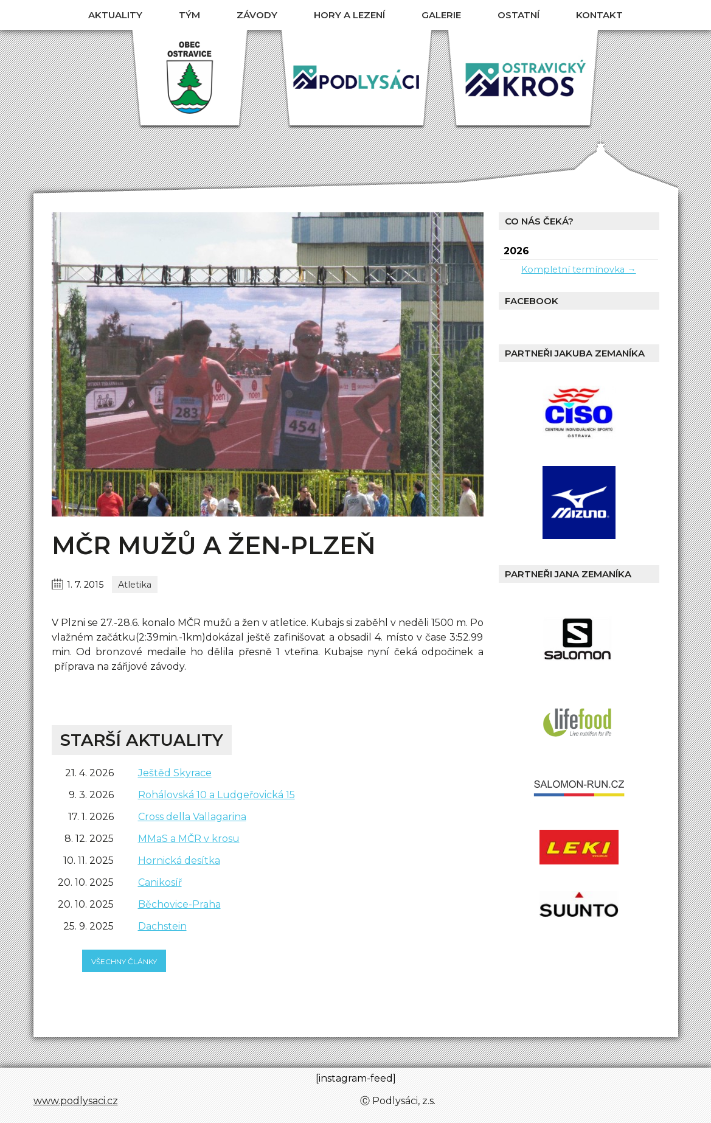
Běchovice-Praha (179, 904)
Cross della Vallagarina (192, 816)
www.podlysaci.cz (75, 1101)
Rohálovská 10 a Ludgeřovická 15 (216, 795)
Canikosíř (160, 882)
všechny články (124, 961)
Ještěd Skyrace (175, 773)
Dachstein (162, 926)
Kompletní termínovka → (578, 269)
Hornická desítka (179, 860)
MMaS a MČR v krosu (189, 838)
